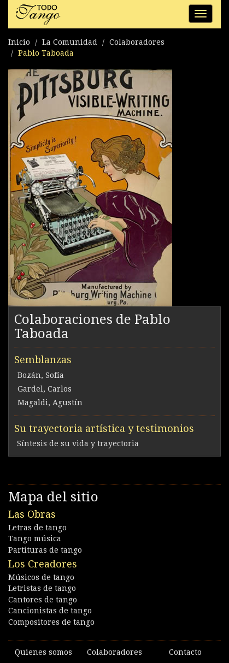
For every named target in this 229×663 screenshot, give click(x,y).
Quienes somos (43, 652)
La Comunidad (69, 42)
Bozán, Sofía (40, 375)
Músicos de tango (41, 577)
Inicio (19, 42)
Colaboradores (137, 42)
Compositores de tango (51, 622)
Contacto (185, 652)
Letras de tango (37, 527)
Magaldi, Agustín (50, 402)
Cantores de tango (42, 599)
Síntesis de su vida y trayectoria (78, 443)
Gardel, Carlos (44, 388)
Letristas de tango (42, 588)
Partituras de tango (45, 550)
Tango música (34, 538)
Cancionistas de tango (50, 610)
